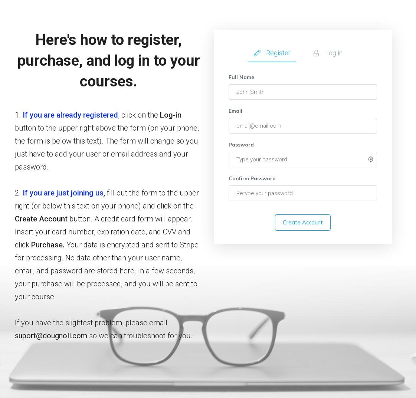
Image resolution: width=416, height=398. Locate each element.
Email (235, 111)
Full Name (241, 77)
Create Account (303, 222)
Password (241, 144)
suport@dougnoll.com (51, 335)
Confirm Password (252, 178)
